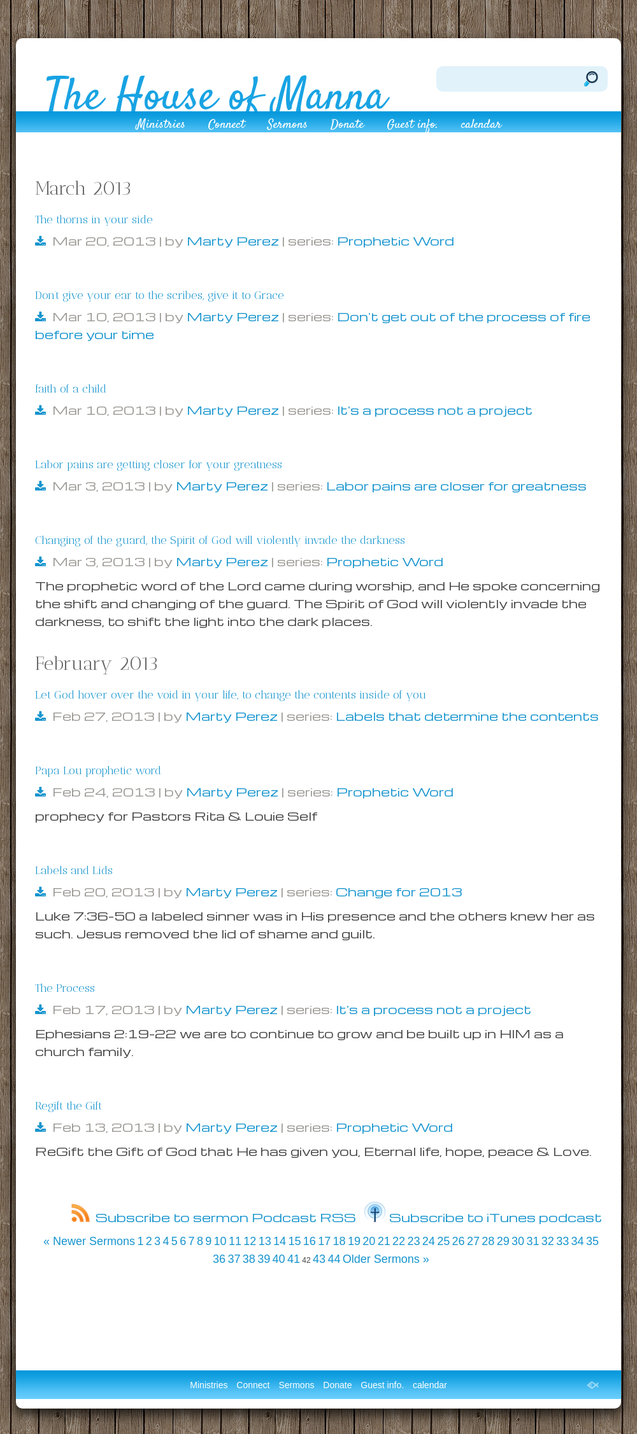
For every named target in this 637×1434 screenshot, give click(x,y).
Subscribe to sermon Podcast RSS (213, 1217)
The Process (65, 988)
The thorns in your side (94, 219)
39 (263, 1259)
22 (398, 1241)
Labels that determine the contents (467, 715)
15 (294, 1241)
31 (532, 1241)
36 (219, 1259)
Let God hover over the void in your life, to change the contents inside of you (230, 695)
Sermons (288, 126)
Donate (347, 126)
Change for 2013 (399, 891)
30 (518, 1241)
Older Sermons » (386, 1259)
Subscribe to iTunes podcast (483, 1217)
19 (354, 1241)
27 (473, 1241)
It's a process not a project (435, 409)
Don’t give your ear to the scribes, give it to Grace (159, 295)
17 (324, 1241)
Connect (226, 126)
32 (547, 1241)
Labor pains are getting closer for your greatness (158, 464)
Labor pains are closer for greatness (456, 485)
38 (249, 1259)
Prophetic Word (395, 240)
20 (368, 1241)
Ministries (160, 126)
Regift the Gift (68, 1106)
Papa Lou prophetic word (98, 770)
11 (235, 1241)
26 (458, 1241)
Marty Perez (233, 240)
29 (503, 1241)
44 (333, 1259)
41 (293, 1259)
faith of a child (70, 389)
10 (220, 1241)
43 (319, 1259)
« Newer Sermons (89, 1241)
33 (562, 1241)
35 (592, 1241)
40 (279, 1259)
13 (265, 1241)
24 (428, 1241)
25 (443, 1241)
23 (413, 1241)
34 (577, 1241)
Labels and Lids (74, 870)
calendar (481, 126)
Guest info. (412, 126)
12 (249, 1241)
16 (309, 1241)
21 (384, 1241)
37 (233, 1259)
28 (488, 1241)
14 (279, 1241)
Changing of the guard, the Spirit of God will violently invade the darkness (220, 540)
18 (339, 1241)
